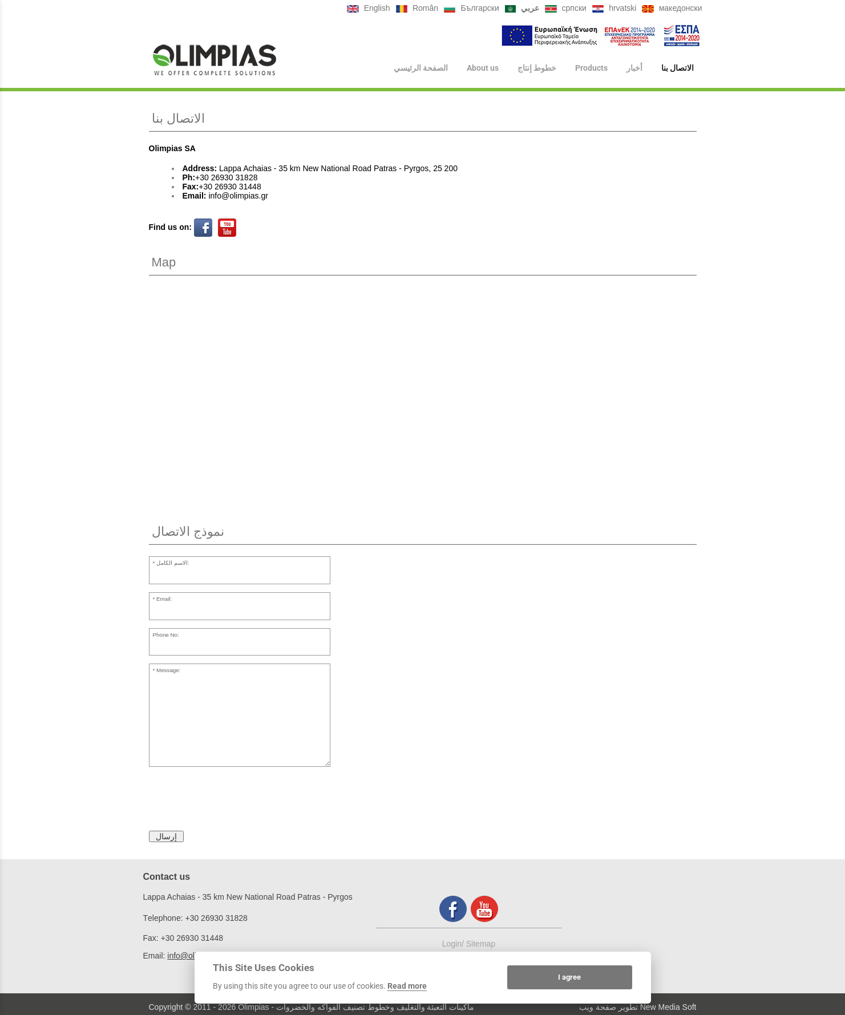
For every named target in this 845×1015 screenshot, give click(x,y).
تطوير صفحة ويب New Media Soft (638, 1007)
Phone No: (165, 635)
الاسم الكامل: (172, 563)
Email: (164, 599)
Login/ (454, 943)
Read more (407, 985)
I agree (569, 977)
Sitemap (480, 943)
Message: (168, 670)
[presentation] (235, 800)
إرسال (166, 836)
